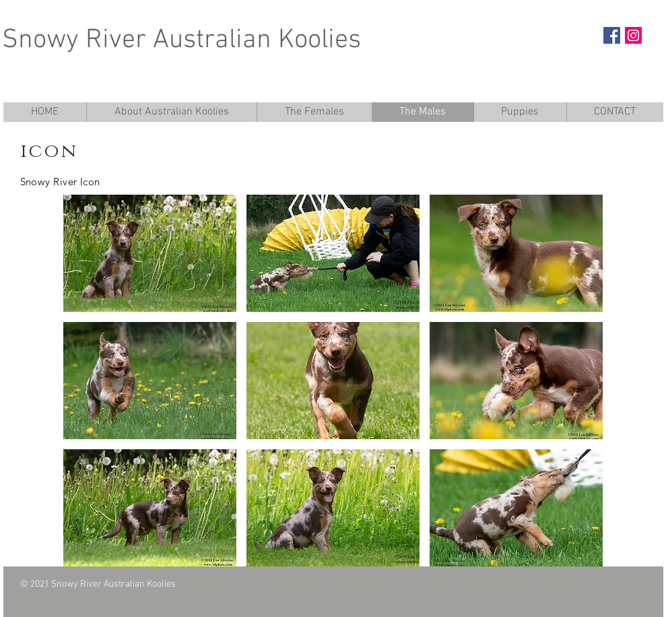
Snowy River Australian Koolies (181, 40)
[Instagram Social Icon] (633, 35)
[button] (149, 253)
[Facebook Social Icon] (611, 35)
